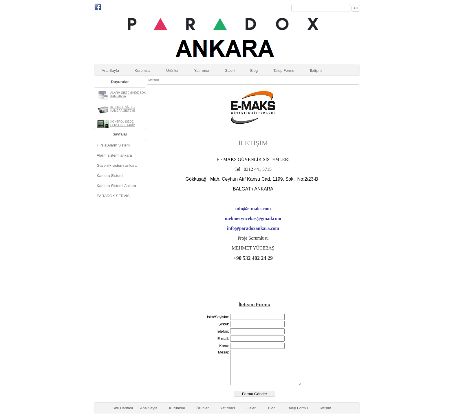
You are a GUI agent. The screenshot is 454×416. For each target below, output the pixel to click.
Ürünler (172, 70)
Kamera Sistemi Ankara (116, 186)
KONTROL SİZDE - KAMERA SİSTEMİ (122, 109)
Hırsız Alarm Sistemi (114, 145)
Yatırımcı (201, 70)
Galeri (230, 70)
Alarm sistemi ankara (114, 155)
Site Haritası (122, 408)
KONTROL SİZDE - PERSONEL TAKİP (122, 123)
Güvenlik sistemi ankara (117, 165)
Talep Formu (283, 70)
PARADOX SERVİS (113, 196)
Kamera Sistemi (110, 175)
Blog (254, 70)
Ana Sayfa (110, 70)
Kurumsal (143, 70)
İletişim (316, 70)
